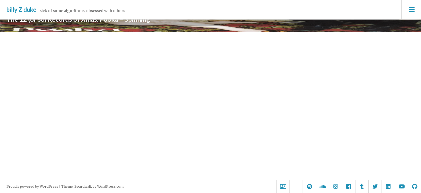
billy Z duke (21, 9)
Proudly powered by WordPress (32, 186)
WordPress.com (110, 186)
